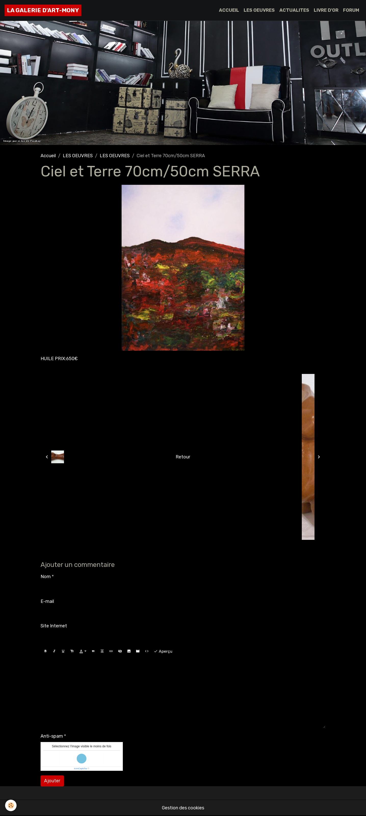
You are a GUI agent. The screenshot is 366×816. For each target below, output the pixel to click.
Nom (46, 576)
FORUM (351, 10)
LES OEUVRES (259, 10)
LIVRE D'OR (326, 10)
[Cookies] (11, 805)
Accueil (48, 156)
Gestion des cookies (183, 808)
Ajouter (52, 781)
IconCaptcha (80, 768)
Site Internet (54, 626)
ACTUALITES (294, 10)
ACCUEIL (229, 10)
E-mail (47, 601)
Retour (183, 457)
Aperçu (163, 651)
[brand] (43, 10)
